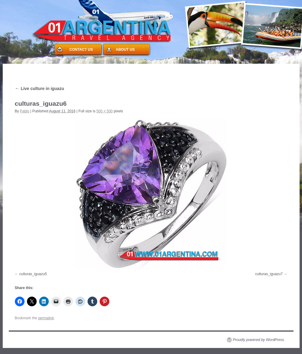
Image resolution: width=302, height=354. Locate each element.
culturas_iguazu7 (269, 274)
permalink (46, 318)
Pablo (24, 111)
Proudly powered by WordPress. (259, 340)
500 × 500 (104, 111)
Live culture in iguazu (39, 88)
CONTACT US (81, 49)
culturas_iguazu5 (33, 274)
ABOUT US (125, 49)
